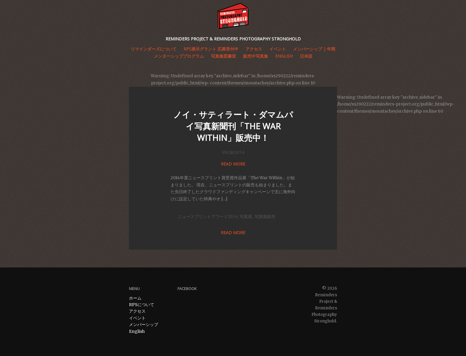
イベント (137, 318)
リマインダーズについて (154, 49)
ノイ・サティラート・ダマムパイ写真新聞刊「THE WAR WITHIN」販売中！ (233, 126)
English (284, 56)
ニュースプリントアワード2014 (207, 216)
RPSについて (141, 304)
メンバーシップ (143, 324)
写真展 (246, 216)
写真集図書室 (223, 56)
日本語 (306, 56)
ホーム (135, 298)
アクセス (137, 311)
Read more (233, 164)
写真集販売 (264, 216)
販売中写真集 (255, 56)
